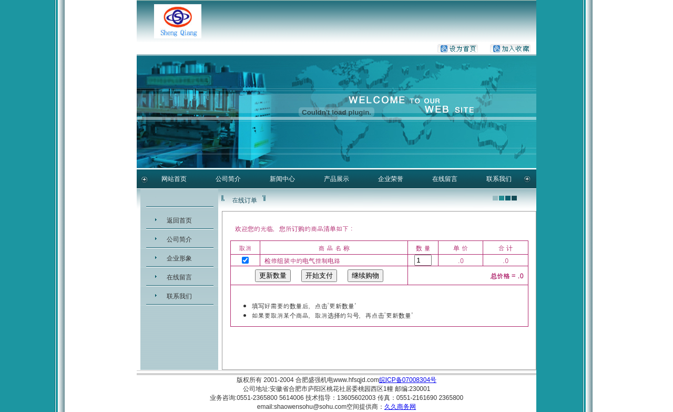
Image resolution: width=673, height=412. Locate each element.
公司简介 (228, 179)
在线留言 (444, 179)
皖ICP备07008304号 (407, 380)
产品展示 (336, 179)
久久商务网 (400, 406)
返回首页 (179, 220)
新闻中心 (282, 179)
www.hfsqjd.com (356, 380)
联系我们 (499, 179)
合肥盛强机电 (314, 380)
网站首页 (174, 179)
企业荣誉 (390, 179)
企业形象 (179, 258)
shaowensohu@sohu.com (310, 406)
